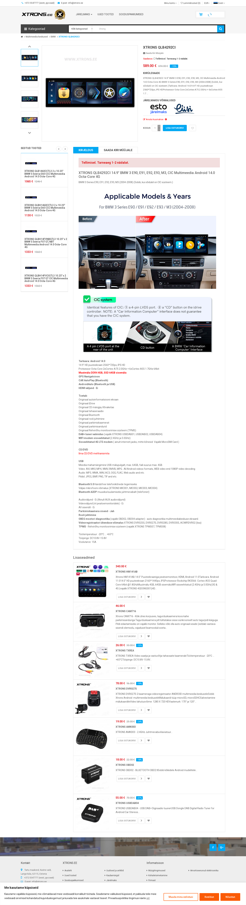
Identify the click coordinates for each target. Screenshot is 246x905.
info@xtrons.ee (39, 881)
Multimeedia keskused (37, 37)
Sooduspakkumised (74, 880)
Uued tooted (70, 875)
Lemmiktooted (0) (190, 3)
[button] (44, 28)
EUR (207, 3)
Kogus (146, 128)
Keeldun (209, 897)
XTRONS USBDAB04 (127, 803)
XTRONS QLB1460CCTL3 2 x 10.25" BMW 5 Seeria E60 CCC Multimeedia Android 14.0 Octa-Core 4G (44, 174)
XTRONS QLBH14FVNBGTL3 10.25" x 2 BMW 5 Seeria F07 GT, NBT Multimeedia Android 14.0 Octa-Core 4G (45, 243)
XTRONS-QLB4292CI (69, 37)
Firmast (152, 880)
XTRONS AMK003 (126, 726)
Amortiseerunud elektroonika (204, 870)
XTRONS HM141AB (127, 571)
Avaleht (68, 870)
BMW (53, 37)
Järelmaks (111, 880)
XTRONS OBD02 (125, 765)
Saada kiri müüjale (153, 53)
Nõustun (230, 897)
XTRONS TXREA (125, 650)
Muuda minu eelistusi (181, 897)
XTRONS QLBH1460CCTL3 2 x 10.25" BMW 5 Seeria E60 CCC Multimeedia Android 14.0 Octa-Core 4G (44, 208)
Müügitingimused (156, 870)
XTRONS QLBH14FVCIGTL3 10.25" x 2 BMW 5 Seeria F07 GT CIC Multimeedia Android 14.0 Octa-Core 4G (46, 278)
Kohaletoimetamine (157, 875)
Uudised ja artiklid (115, 870)
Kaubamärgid (112, 875)
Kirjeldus (86, 150)
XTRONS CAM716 (126, 611)
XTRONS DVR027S (126, 688)
